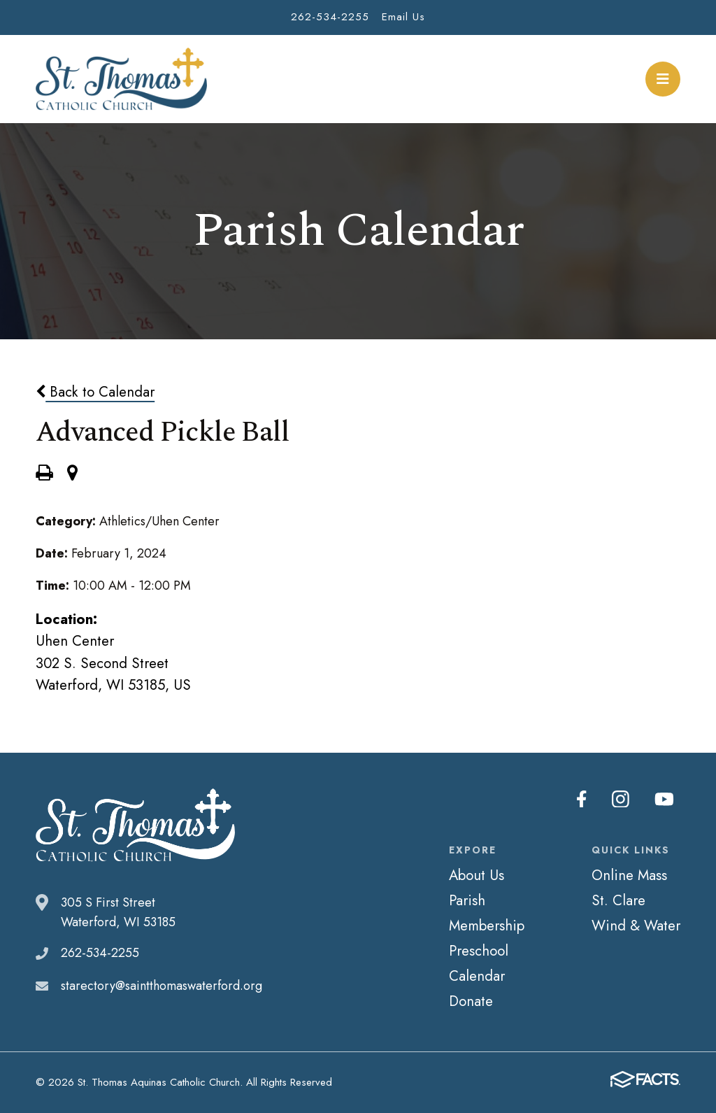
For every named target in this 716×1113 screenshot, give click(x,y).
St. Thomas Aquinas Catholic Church (121, 79)
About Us (476, 875)
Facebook (586, 799)
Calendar (477, 975)
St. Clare (618, 900)
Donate (471, 1001)
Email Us (403, 16)
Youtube (665, 799)
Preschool (478, 950)
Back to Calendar (95, 391)
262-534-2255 (330, 16)
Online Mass (629, 875)
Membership (486, 925)
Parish (467, 900)
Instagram (623, 799)
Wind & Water (636, 925)
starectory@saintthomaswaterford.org (161, 986)
